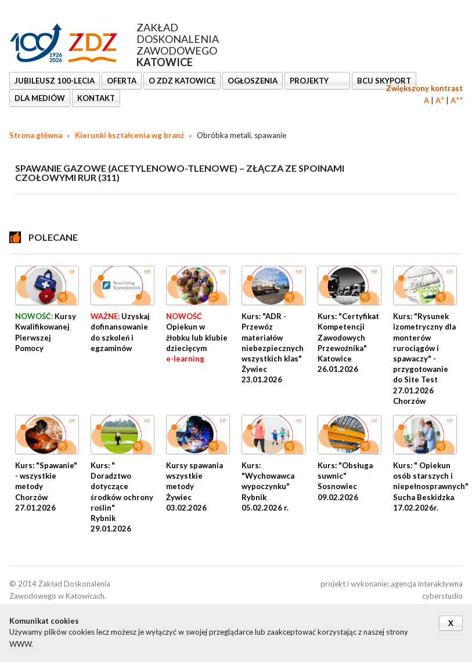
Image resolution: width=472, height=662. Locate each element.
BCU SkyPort (384, 80)
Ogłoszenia (253, 80)
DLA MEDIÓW (40, 98)
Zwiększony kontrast (424, 88)
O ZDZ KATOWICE (182, 80)
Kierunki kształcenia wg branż (129, 135)
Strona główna (35, 135)
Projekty (310, 80)
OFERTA (121, 80)
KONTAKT (96, 98)
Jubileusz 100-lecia (55, 80)
